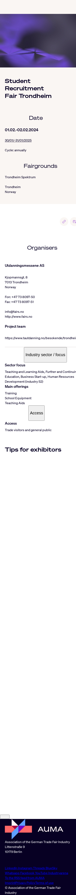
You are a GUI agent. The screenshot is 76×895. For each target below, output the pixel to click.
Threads (39, 868)
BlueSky (51, 868)
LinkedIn (11, 868)
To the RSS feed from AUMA (25, 878)
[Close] (5, 817)
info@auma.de (15, 860)
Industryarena (58, 873)
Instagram (25, 868)
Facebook (27, 873)
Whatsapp (12, 873)
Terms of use (44, 882)
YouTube (41, 873)
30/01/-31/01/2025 (18, 140)
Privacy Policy (25, 882)
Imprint (10, 882)
